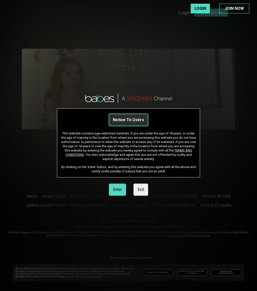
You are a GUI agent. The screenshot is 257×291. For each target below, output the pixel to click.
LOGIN (200, 8)
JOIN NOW (234, 8)
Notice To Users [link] (128, 119)
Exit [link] (141, 189)
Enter (117, 189)
